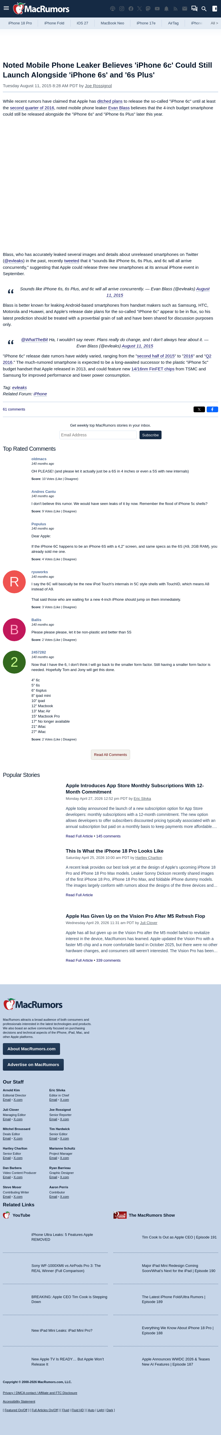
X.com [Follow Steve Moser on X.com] (18, 1196)
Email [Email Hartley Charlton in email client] (7, 1158)
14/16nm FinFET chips (153, 368)
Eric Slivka (142, 798)
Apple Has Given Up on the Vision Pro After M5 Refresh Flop (135, 916)
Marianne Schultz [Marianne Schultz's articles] (62, 1148)
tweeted (71, 260)
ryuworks (39, 572)
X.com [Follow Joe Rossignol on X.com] (64, 1119)
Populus (38, 524)
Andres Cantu (43, 491)
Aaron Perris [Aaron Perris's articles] (58, 1187)
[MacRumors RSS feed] (175, 9)
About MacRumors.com (31, 1048)
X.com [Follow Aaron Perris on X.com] (64, 1196)
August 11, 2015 (137, 345)
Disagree (71, 479)
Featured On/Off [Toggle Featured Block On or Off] (16, 1410)
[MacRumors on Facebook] (131, 9)
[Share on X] (199, 409)
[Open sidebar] (214, 9)
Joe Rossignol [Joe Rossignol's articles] (60, 1109)
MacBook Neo (112, 23)
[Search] (206, 9)
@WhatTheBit (34, 339)
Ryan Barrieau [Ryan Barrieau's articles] (60, 1168)
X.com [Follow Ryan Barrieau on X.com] (64, 1177)
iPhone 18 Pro (20, 23)
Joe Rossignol (98, 85)
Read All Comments (110, 754)
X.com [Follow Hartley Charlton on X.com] (18, 1158)
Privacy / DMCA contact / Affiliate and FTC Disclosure (40, 1393)
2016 (188, 355)
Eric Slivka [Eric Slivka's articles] (57, 1090)
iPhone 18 (199, 23)
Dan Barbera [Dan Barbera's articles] (12, 1168)
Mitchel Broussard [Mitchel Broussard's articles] (16, 1129)
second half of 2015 (156, 355)
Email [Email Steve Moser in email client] (7, 1196)
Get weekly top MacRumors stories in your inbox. (110, 425)
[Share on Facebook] (212, 409)
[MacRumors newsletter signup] (185, 9)
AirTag (173, 23)
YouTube (21, 1215)
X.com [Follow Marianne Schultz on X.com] (64, 1158)
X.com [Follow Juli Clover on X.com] (18, 1119)
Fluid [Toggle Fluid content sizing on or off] (65, 1410)
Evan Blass (119, 107)
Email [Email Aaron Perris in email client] (53, 1196)
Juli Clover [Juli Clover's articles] (11, 1109)
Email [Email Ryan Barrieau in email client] (53, 1177)
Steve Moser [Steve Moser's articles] (12, 1187)
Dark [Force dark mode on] (109, 1410)
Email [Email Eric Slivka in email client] (53, 1099)
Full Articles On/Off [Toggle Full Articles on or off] (45, 1410)
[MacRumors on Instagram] (122, 9)
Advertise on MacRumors (33, 1064)
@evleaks (13, 260)
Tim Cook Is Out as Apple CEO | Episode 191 (179, 1237)
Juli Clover (149, 923)
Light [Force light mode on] (100, 1410)
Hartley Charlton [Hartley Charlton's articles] (15, 1148)
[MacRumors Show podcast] (113, 9)
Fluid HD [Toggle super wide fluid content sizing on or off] (77, 1410)
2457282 (38, 652)
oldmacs (39, 459)
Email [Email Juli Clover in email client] (7, 1119)
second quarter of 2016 (32, 107)
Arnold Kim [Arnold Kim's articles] (11, 1090)
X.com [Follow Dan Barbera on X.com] (18, 1177)
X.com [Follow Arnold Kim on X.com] (18, 1099)
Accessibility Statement (19, 1401)
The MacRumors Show (152, 1215)
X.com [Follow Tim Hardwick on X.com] (64, 1138)
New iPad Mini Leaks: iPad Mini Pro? (61, 1330)
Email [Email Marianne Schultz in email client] (53, 1158)
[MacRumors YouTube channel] (157, 9)
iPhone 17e (146, 23)
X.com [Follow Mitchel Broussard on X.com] (18, 1138)
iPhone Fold (54, 23)
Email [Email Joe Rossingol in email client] (53, 1119)
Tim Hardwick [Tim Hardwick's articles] (59, 1129)
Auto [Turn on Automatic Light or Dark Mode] (91, 1410)
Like (59, 479)
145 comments (108, 836)
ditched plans (109, 101)
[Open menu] (6, 9)
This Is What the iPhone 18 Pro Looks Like (115, 851)
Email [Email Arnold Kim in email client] (7, 1099)
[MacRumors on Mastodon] (148, 9)
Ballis (36, 620)
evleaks (19, 387)
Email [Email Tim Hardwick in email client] (53, 1138)
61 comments (14, 409)
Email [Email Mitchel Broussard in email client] (7, 1138)
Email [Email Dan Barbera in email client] (7, 1177)
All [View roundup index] (214, 23)
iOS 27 (82, 23)
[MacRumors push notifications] (166, 9)
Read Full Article (79, 836)
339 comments (108, 960)
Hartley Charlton (148, 857)
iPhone (40, 393)
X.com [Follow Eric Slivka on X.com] (64, 1099)
